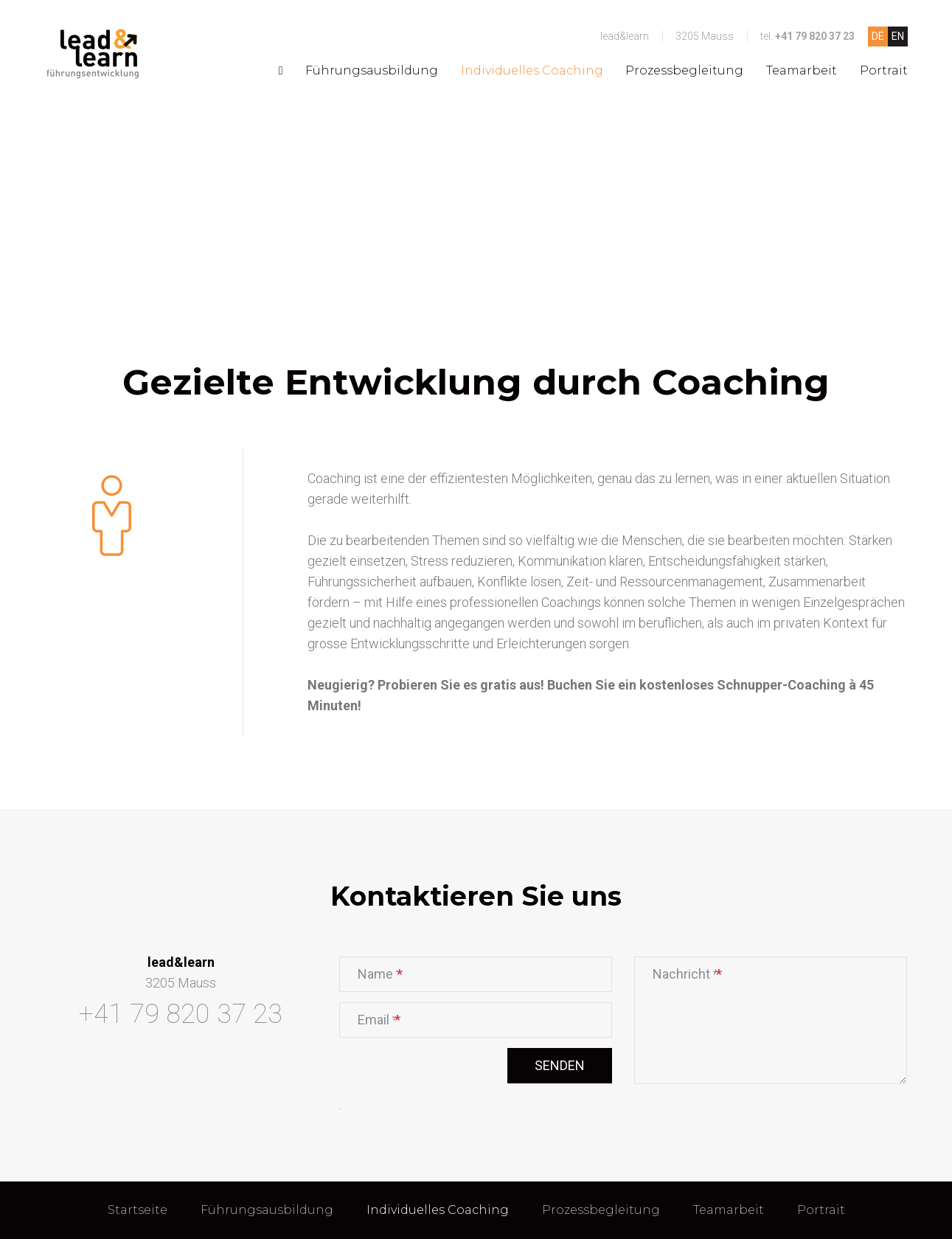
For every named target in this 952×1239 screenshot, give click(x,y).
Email (385, 1017)
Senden (560, 1065)
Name (386, 972)
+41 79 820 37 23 (815, 36)
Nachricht (686, 972)
